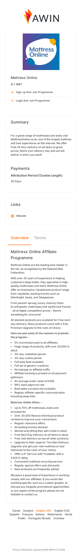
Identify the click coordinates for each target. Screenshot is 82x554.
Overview (20, 237)
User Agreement (36, 549)
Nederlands (54, 514)
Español (14, 514)
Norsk (68, 514)
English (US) (62, 510)
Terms (40, 237)
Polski (21, 518)
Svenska (59, 518)
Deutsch (28, 510)
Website (18, 216)
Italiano (40, 514)
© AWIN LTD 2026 (55, 549)
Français (27, 514)
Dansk (16, 510)
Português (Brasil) (39, 518)
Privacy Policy (20, 549)
